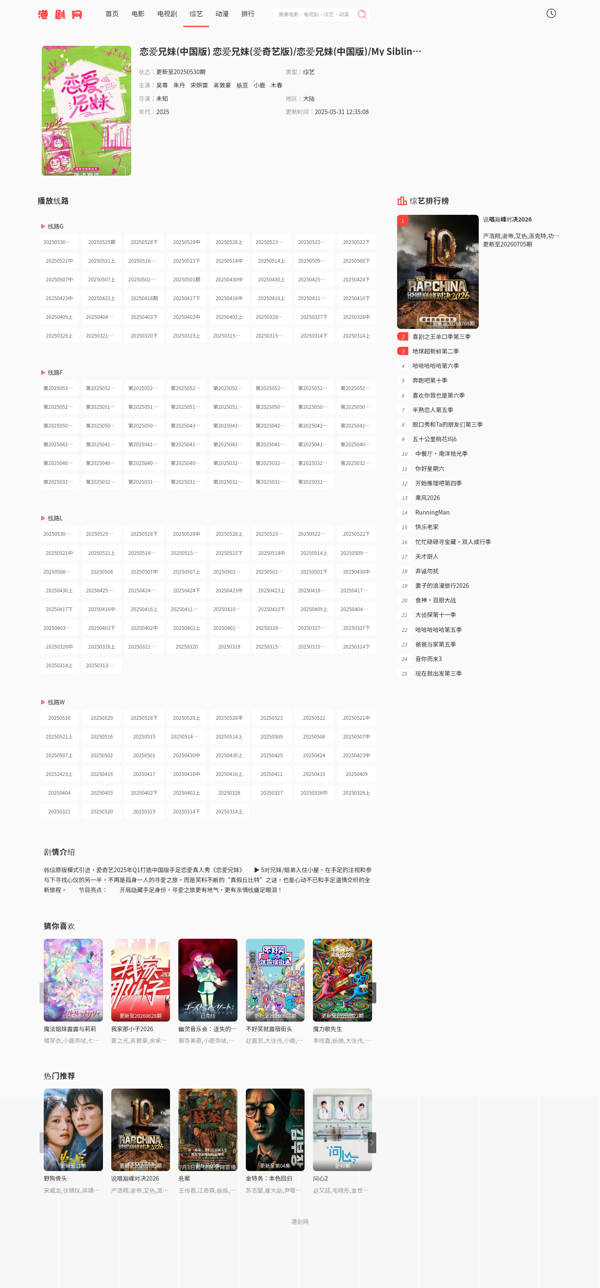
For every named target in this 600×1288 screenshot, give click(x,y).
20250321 (59, 811)
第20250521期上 (61, 406)
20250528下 (144, 241)
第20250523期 (272, 387)
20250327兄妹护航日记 (316, 627)
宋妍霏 (199, 85)
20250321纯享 (102, 335)
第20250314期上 (316, 481)
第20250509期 (272, 406)
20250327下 (314, 316)
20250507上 (101, 279)
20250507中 (59, 279)
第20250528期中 (189, 387)
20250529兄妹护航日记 (104, 533)
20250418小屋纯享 (316, 590)
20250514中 (228, 260)
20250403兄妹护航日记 (61, 627)
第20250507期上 (61, 425)
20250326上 (59, 335)
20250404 (59, 792)
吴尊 (162, 85)
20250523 (271, 717)
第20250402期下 (146, 462)
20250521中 (59, 260)
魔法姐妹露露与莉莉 (70, 1028)
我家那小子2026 (132, 1028)
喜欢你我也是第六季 (431, 395)
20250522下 (356, 241)
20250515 (144, 736)
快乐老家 (417, 526)
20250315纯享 (272, 335)
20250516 (102, 736)
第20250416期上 (231, 444)
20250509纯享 (314, 260)
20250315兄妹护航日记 (231, 335)
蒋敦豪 (222, 85)
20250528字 (228, 717)
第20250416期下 (189, 444)
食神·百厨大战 (426, 600)
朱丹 (179, 85)
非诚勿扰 (417, 571)
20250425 (271, 754)
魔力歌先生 (327, 1028)
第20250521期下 (358, 387)
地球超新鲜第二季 (428, 351)
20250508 (102, 571)
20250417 (144, 773)
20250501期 (186, 279)
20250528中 (186, 241)
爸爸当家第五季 (426, 644)
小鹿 (259, 85)
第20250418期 (102, 444)
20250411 (271, 773)
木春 (276, 85)
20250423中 (59, 297)
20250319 (229, 646)
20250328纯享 (272, 316)
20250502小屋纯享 (146, 279)
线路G (56, 226)
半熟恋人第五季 (425, 409)
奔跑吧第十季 (422, 380)
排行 (248, 13)
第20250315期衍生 (189, 481)
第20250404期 (59, 462)
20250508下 (356, 260)
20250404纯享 (102, 316)
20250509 (271, 736)
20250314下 (314, 335)
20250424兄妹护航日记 (146, 590)
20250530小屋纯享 (61, 241)
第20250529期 (102, 387)
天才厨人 (417, 556)
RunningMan (423, 512)
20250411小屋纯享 (189, 608)
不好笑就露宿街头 (269, 1028)
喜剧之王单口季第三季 (434, 336)
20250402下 (144, 792)
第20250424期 (314, 425)
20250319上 (186, 335)
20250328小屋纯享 (274, 627)
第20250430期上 (231, 425)
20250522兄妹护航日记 (316, 533)
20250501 (144, 754)
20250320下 (144, 335)
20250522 (314, 717)
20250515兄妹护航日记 (189, 552)
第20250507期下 (358, 406)
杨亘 (242, 85)
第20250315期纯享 (231, 481)
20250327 (271, 792)
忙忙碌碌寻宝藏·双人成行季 (444, 541)
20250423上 (101, 297)
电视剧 (167, 13)
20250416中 (228, 297)
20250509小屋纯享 (358, 552)
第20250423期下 (358, 425)
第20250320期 (102, 481)
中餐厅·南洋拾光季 (432, 453)
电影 (138, 13)
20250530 (59, 717)
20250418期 (144, 297)
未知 (162, 98)
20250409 (356, 773)
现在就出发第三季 (429, 673)
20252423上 (59, 773)
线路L (55, 518)
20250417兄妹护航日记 (358, 590)
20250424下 (356, 279)
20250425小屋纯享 (104, 590)
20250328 (229, 792)
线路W (56, 702)
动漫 (222, 13)
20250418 (102, 773)
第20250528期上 (231, 387)
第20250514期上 (231, 406)
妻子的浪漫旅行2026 (433, 585)
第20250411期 (272, 444)
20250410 (314, 773)
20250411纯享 (314, 297)
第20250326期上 (316, 462)
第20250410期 (314, 444)
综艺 (196, 13)
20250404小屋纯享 (358, 608)
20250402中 (186, 316)
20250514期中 (187, 736)
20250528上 (228, 241)
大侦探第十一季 (426, 614)
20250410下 (356, 297)
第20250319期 (144, 481)
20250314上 (356, 335)
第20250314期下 (274, 481)
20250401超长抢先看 (231, 627)
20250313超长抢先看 (104, 665)
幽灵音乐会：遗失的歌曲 (210, 1028)
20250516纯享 (144, 260)
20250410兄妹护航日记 (231, 608)
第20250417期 (144, 444)
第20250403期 (102, 462)
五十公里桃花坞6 (426, 439)
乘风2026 (418, 497)
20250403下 (144, 316)
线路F (55, 372)
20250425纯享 (314, 279)
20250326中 (356, 316)
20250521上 (101, 260)
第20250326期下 (274, 462)
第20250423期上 (61, 444)
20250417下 (186, 297)
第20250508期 (314, 406)
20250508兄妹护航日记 (61, 571)
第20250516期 (102, 406)
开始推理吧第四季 (429, 483)
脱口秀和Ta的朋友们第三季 (440, 424)
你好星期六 (420, 468)
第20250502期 (102, 425)
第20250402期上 (189, 462)
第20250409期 (356, 444)
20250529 (102, 717)
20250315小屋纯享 (316, 646)
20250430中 (228, 279)
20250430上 (271, 279)
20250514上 (271, 260)
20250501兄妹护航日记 (274, 571)
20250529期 (101, 241)
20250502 (102, 754)
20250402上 (228, 316)
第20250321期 (356, 462)
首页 (112, 13)
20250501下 (314, 571)
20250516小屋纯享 (146, 552)
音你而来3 (419, 658)
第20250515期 (144, 406)
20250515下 (186, 260)
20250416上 (271, 297)
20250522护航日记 (316, 241)
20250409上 (59, 316)
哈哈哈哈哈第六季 (428, 365)
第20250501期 (144, 425)
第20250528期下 (146, 387)
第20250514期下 (189, 406)
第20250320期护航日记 (61, 481)
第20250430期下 (189, 425)
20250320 (187, 646)
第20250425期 (272, 425)
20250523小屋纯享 (274, 241)
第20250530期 (59, 387)
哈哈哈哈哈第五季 (429, 629)
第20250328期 (229, 462)
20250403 (102, 792)
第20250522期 (314, 387)
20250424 (314, 754)
